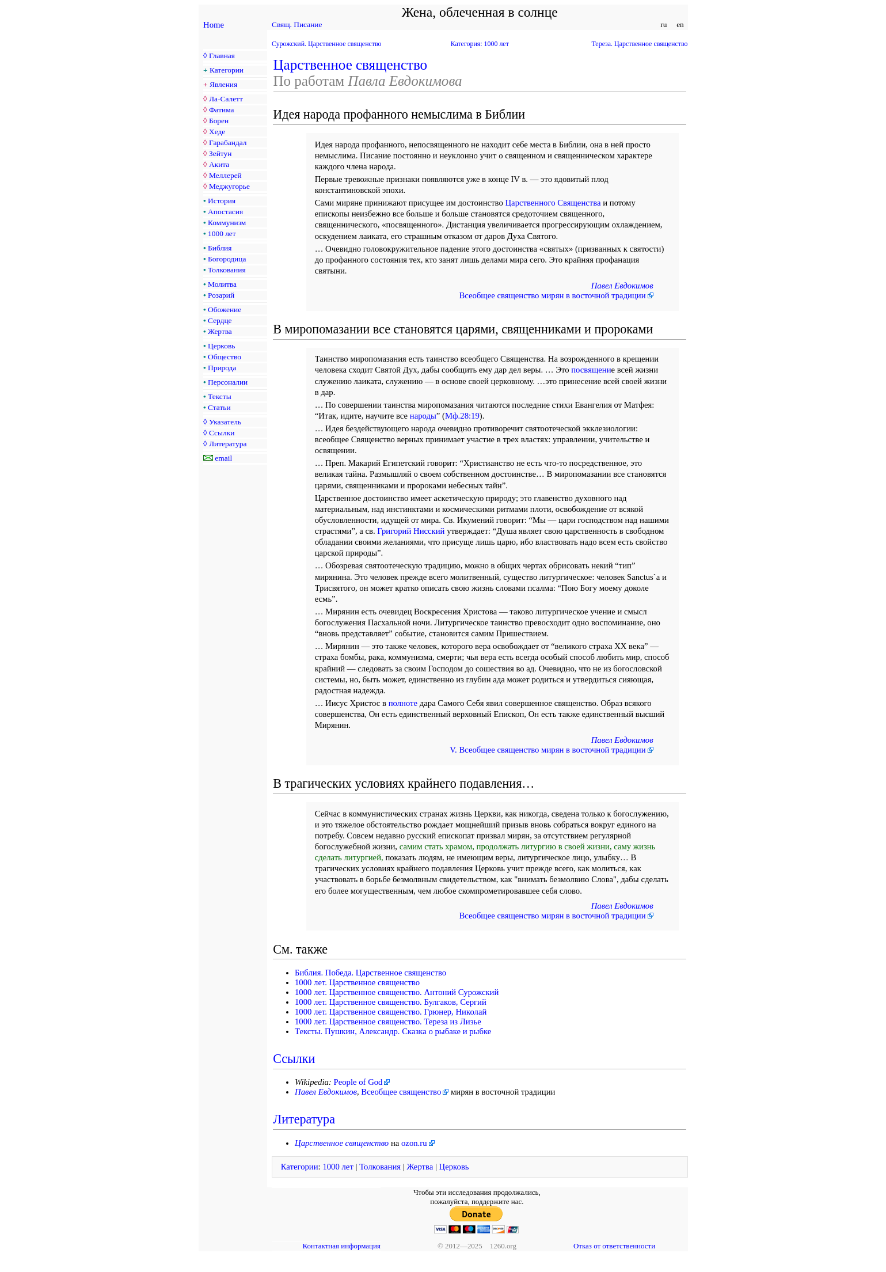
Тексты (219, 396)
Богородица (227, 259)
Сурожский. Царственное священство (327, 44)
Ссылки (221, 432)
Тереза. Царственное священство (640, 44)
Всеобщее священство (401, 1091)
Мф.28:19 (462, 415)
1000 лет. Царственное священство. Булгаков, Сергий (390, 1002)
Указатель (225, 421)
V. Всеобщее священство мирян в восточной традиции (547, 749)
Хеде (217, 131)
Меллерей (225, 175)
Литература (227, 443)
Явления (223, 84)
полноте (403, 703)
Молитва (222, 284)
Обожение (224, 309)
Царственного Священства (552, 202)
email (223, 458)
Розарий (221, 295)
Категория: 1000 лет (480, 44)
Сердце (219, 320)
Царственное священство (350, 65)
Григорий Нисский (410, 531)
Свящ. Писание (297, 24)
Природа (222, 367)
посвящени (591, 369)
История (221, 200)
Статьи (219, 407)
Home (213, 24)
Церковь (221, 345)
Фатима (221, 109)
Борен (219, 120)
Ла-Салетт (226, 98)
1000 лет (222, 233)
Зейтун (220, 153)
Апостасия (225, 211)
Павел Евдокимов (622, 285)
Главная (222, 55)
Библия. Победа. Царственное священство (370, 972)
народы (423, 415)
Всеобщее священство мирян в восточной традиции (552, 295)
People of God (357, 1082)
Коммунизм (227, 222)
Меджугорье (229, 186)
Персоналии (228, 382)
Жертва (220, 331)
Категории (227, 70)
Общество (224, 356)
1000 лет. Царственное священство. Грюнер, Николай (390, 1011)
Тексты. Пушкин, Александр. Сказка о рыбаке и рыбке (393, 1031)
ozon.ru (414, 1143)
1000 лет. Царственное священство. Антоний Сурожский (397, 992)
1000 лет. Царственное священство (357, 982)
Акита (219, 164)
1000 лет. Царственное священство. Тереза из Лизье (388, 1021)
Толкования (226, 269)
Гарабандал (227, 142)
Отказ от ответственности (614, 1245)
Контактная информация (342, 1245)
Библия (219, 248)
